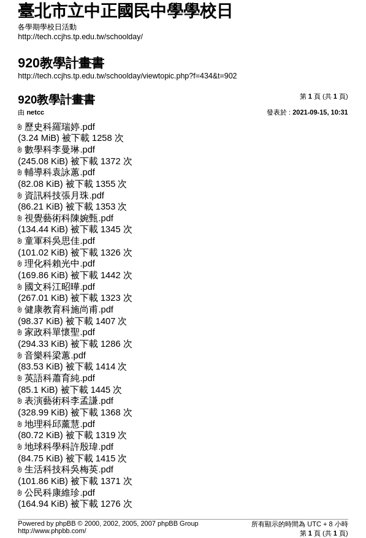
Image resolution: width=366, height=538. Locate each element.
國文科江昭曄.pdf (59, 287)
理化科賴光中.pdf (59, 263)
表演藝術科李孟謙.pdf (69, 401)
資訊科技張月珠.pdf (64, 195)
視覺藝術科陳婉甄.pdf (69, 218)
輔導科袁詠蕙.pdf (59, 172)
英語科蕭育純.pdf (59, 378)
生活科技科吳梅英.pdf (69, 469)
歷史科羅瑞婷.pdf (59, 127)
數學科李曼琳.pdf (59, 149)
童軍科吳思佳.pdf (59, 241)
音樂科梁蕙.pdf (55, 355)
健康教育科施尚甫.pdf (69, 309)
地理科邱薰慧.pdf (59, 424)
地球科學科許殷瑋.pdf (69, 447)
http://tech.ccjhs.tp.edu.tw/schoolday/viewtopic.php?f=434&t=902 (127, 76)
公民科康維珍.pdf (59, 493)
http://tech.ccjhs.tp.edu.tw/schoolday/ (80, 36)
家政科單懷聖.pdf (59, 332)
